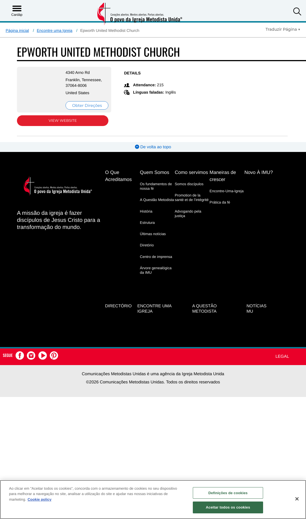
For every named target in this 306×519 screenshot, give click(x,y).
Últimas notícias (153, 234)
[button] (297, 12)
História (146, 211)
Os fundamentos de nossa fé (156, 186)
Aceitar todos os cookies (228, 507)
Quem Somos (154, 172)
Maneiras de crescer (222, 176)
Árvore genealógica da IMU (156, 270)
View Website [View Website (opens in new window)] (63, 120)
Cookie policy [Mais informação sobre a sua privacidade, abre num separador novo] (40, 499)
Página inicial (17, 30)
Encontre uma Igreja (54, 30)
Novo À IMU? (258, 172)
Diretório (147, 245)
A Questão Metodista (157, 200)
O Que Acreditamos (118, 176)
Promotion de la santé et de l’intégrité (192, 197)
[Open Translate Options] (283, 29)
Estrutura (147, 222)
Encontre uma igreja (154, 309)
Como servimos (191, 172)
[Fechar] (297, 499)
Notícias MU (256, 309)
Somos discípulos (189, 184)
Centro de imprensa (156, 257)
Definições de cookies (228, 493)
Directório (118, 306)
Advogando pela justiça (188, 213)
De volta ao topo (153, 147)
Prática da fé (219, 202)
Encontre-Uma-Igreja (226, 191)
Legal (282, 356)
